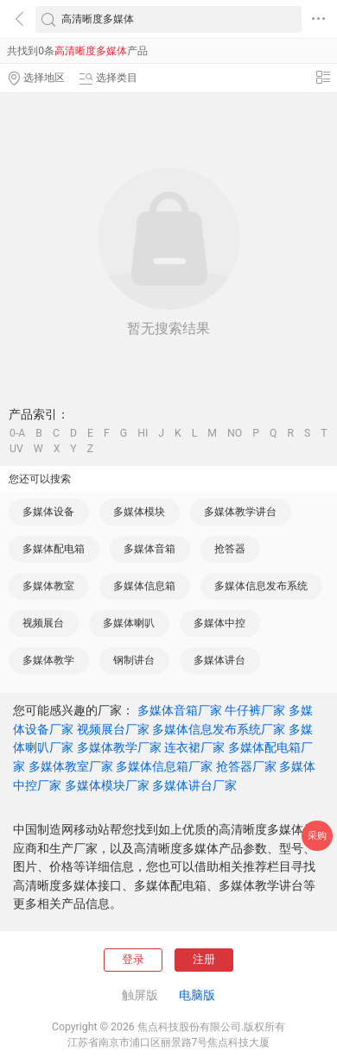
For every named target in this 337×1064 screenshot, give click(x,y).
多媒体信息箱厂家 (164, 766)
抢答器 (229, 549)
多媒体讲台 (219, 660)
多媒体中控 (219, 623)
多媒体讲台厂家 (194, 785)
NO (234, 433)
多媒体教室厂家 (71, 766)
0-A (17, 433)
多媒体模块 (139, 512)
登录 (133, 959)
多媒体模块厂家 (107, 785)
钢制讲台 (134, 660)
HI (142, 433)
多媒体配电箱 (53, 549)
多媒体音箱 (149, 549)
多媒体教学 (48, 660)
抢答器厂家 (246, 766)
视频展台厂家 (113, 729)
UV (16, 449)
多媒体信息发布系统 (261, 586)
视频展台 (43, 623)
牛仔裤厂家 (255, 710)
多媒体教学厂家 (119, 747)
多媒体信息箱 (144, 586)
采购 (317, 835)
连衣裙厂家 (194, 747)
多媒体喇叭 (129, 623)
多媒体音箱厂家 (179, 710)
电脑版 (197, 995)
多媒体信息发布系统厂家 (218, 729)
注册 (204, 959)
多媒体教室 (48, 586)
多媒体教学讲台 (240, 512)
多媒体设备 (48, 512)
